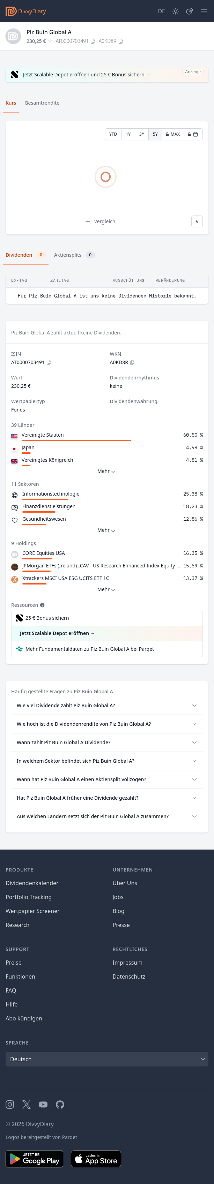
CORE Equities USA (43, 553)
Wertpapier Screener (33, 911)
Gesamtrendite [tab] (41, 102)
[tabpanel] (107, 178)
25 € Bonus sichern (47, 617)
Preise (14, 962)
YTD (113, 134)
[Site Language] (161, 11)
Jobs (118, 897)
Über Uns (125, 883)
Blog (119, 911)
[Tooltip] (41, 605)
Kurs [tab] (11, 102)
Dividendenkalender (32, 883)
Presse (121, 925)
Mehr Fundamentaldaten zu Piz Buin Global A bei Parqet (89, 649)
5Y (155, 134)
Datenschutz (129, 976)
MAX (172, 134)
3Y (141, 134)
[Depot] (189, 11)
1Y (128, 134)
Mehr (107, 471)
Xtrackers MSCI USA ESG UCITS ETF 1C (65, 578)
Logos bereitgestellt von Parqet (41, 1137)
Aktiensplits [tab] (74, 254)
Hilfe (12, 1004)
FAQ (11, 990)
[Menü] (204, 11)
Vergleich (100, 221)
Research (18, 925)
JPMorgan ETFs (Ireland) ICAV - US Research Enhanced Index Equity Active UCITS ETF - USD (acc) (101, 565)
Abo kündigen (24, 1018)
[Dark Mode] (175, 11)
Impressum (128, 962)
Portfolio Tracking (29, 897)
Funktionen (20, 976)
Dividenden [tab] (26, 254)
